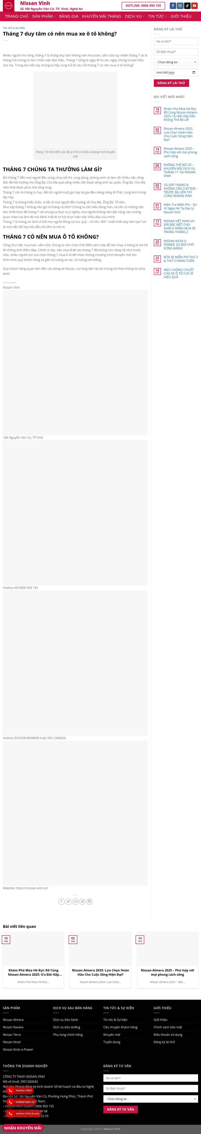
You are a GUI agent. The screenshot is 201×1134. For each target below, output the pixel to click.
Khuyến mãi (111, 1035)
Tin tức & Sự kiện (14, 28)
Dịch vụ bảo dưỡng (66, 1027)
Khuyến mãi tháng (101, 16)
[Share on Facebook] (61, 901)
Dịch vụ (134, 16)
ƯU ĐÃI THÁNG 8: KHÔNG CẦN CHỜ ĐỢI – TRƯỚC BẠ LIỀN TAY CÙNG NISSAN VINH (181, 190)
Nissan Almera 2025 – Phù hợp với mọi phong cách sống (180, 152)
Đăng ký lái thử (164, 1042)
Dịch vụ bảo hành (65, 1020)
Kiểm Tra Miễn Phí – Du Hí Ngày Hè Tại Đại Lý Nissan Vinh (180, 208)
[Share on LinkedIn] (89, 901)
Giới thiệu (181, 16)
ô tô (73, 250)
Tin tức (157, 16)
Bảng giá (68, 16)
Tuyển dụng (111, 1042)
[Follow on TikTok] (187, 5)
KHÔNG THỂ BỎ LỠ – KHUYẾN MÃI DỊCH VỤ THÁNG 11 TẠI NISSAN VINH (179, 170)
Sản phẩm (43, 16)
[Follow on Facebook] (173, 5)
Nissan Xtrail (12, 1042)
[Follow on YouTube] (194, 5)
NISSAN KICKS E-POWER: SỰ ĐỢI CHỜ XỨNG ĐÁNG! (179, 244)
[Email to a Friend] (75, 901)
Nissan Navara (13, 1027)
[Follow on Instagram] (180, 5)
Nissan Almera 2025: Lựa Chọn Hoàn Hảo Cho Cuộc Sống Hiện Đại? (178, 134)
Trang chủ (16, 16)
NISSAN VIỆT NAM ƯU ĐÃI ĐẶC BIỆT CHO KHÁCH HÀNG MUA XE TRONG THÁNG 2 (180, 226)
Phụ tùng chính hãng (68, 1035)
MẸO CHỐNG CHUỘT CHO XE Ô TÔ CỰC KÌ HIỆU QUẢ (179, 273)
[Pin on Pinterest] (82, 901)
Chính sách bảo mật (168, 1027)
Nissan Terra (12, 1035)
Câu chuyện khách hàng (120, 1027)
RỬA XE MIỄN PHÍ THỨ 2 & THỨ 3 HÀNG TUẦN (181, 259)
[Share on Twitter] (68, 901)
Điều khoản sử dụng (168, 1035)
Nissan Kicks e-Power (18, 1049)
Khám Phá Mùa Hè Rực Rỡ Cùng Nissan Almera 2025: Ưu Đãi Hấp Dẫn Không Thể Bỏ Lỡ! (180, 114)
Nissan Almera (13, 1020)
